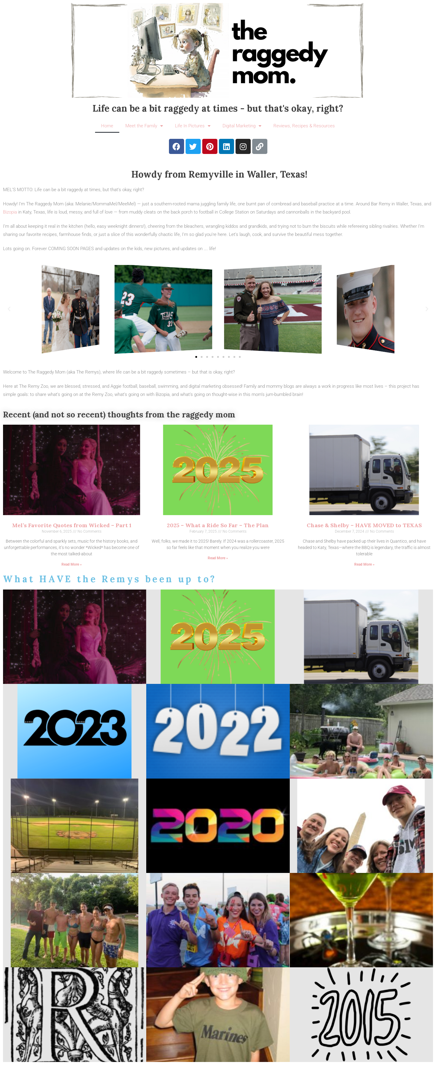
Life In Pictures (192, 126)
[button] (9, 309)
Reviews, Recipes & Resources (304, 126)
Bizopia (10, 212)
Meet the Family (144, 126)
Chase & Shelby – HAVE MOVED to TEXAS (364, 525)
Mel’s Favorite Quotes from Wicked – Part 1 (71, 525)
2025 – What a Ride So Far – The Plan (218, 525)
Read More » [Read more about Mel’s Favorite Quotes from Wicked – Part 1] (71, 564)
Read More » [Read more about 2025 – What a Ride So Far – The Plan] (218, 558)
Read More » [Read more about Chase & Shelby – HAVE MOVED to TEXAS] (364, 564)
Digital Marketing (242, 126)
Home (107, 126)
